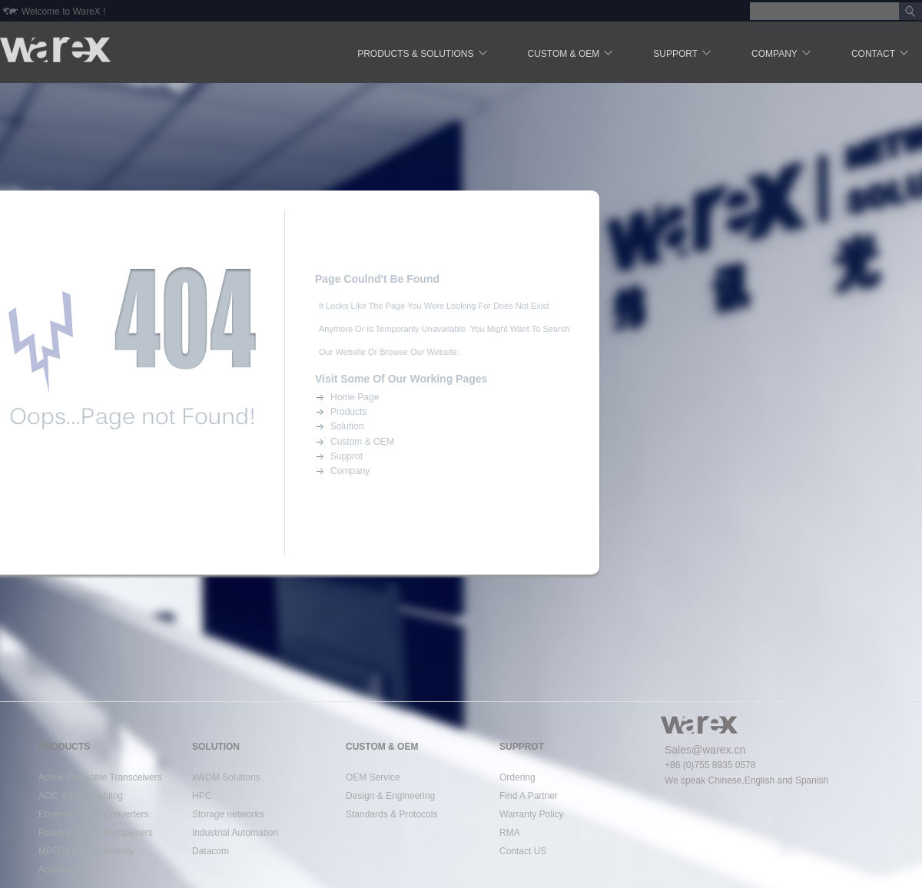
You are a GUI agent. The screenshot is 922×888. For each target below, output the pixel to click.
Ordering (517, 777)
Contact (880, 54)
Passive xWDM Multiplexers (95, 832)
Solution (346, 426)
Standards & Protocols (391, 814)
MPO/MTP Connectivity (86, 851)
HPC (201, 795)
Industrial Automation (235, 832)
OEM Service (373, 777)
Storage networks (228, 814)
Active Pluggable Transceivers (100, 777)
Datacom (210, 851)
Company (782, 54)
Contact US (522, 851)
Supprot (346, 456)
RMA (509, 832)
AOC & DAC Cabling (80, 795)
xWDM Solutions (226, 777)
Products (348, 411)
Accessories (63, 869)
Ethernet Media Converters (93, 814)
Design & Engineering (390, 795)
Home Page (354, 397)
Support (683, 54)
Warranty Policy (531, 814)
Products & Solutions (423, 54)
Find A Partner (528, 795)
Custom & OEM (571, 54)
